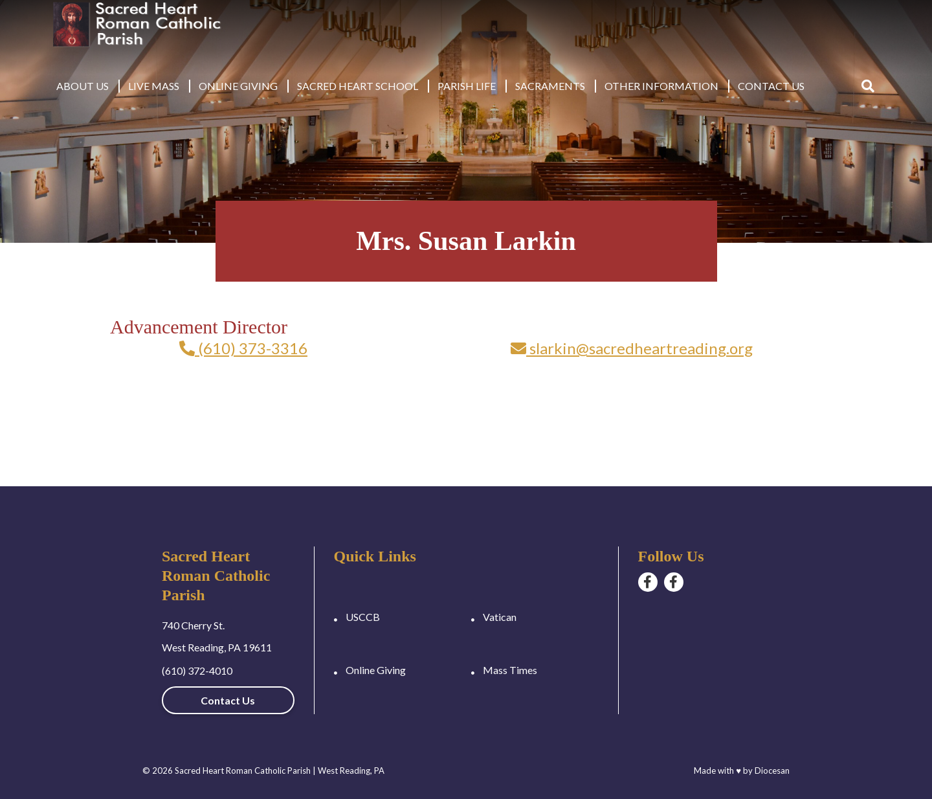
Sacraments (550, 86)
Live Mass (153, 86)
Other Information (661, 86)
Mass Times (510, 670)
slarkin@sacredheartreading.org (632, 348)
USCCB (363, 617)
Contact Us (771, 86)
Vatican (499, 617)
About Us (82, 86)
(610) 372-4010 (197, 670)
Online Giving (238, 86)
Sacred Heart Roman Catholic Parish (243, 770)
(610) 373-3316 (243, 348)
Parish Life (467, 86)
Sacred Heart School (357, 86)
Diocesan (772, 770)
